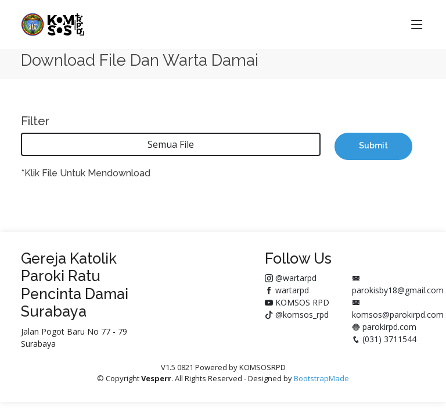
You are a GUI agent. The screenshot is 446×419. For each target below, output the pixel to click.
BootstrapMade (321, 378)
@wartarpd (290, 277)
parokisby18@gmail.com (398, 285)
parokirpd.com (384, 326)
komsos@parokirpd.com (398, 309)
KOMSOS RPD (297, 302)
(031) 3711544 (384, 339)
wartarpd (287, 290)
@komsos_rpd (297, 314)
